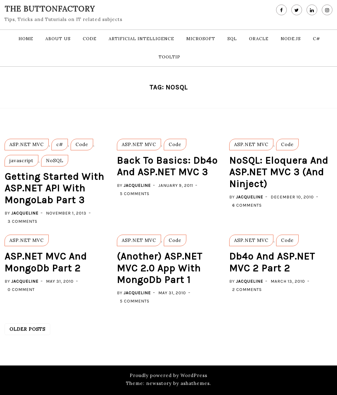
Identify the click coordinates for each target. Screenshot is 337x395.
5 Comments (134, 193)
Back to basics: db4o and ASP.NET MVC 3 (167, 166)
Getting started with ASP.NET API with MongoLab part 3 (54, 188)
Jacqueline (24, 213)
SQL (232, 38)
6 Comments (247, 205)
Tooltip (169, 57)
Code (90, 38)
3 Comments (22, 221)
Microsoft (200, 38)
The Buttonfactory (50, 9)
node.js (291, 38)
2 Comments (247, 289)
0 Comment (21, 289)
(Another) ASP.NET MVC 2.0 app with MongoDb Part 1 (159, 268)
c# (316, 38)
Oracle (259, 38)
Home (26, 38)
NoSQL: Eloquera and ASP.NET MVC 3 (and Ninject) (278, 172)
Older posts (27, 329)
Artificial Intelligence (141, 38)
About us (58, 38)
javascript (21, 160)
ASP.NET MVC (26, 144)
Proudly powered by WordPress (168, 375)
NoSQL (54, 160)
